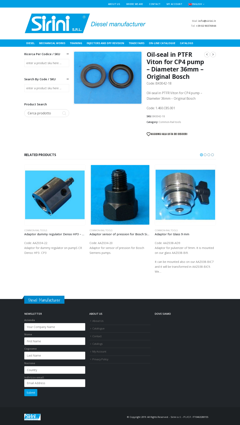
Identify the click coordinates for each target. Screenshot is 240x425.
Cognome (30, 348)
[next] (213, 54)
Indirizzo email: (54, 381)
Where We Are (134, 4)
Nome (28, 334)
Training (76, 43)
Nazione (29, 363)
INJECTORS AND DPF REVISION (105, 43)
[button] (214, 4)
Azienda (29, 320)
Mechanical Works (52, 43)
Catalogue (98, 328)
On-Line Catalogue (162, 43)
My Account (174, 4)
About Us (114, 4)
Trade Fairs (136, 43)
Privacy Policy (100, 359)
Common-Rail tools (170, 122)
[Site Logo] (85, 23)
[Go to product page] (55, 195)
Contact (154, 4)
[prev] (207, 54)
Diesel (30, 43)
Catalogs (186, 43)
